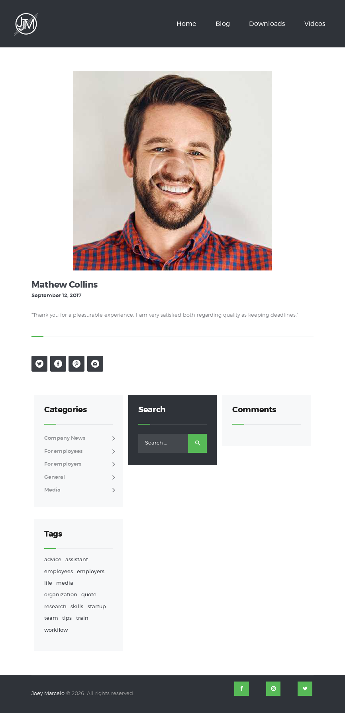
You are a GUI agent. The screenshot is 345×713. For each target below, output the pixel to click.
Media (52, 490)
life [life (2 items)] (48, 583)
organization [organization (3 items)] (60, 594)
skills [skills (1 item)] (77, 606)
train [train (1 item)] (82, 618)
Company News (64, 438)
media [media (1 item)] (64, 583)
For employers (62, 464)
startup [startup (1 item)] (97, 606)
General (54, 477)
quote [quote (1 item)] (88, 594)
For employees (63, 451)
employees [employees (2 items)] (58, 571)
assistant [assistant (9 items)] (76, 559)
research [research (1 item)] (55, 606)
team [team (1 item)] (51, 618)
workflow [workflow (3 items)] (56, 630)
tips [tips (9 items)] (67, 618)
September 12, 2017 (56, 295)
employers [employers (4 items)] (90, 571)
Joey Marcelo (48, 693)
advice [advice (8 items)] (52, 559)
